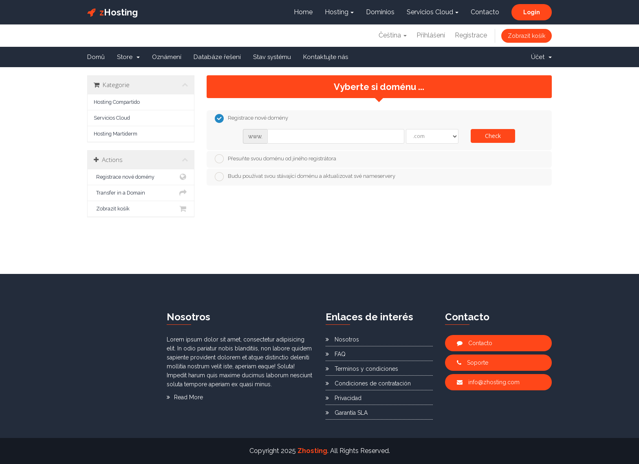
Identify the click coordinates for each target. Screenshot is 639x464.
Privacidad (343, 398)
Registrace (471, 35)
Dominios (380, 12)
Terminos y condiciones (362, 369)
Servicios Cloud (432, 12)
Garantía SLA (347, 412)
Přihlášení (430, 35)
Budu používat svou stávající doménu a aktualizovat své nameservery (305, 176)
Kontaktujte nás (325, 57)
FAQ (336, 354)
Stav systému (272, 57)
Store (128, 57)
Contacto (485, 12)
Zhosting (312, 451)
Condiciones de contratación (368, 383)
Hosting (112, 12)
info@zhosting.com (488, 382)
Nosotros (342, 339)
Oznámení (166, 57)
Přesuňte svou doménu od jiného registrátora (275, 158)
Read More (185, 397)
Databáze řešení (217, 57)
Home (303, 12)
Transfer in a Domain (141, 193)
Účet (541, 57)
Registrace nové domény (141, 177)
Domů (96, 57)
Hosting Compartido (117, 102)
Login (531, 12)
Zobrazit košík (526, 36)
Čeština (393, 35)
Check (493, 136)
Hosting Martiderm (115, 134)
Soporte (472, 362)
